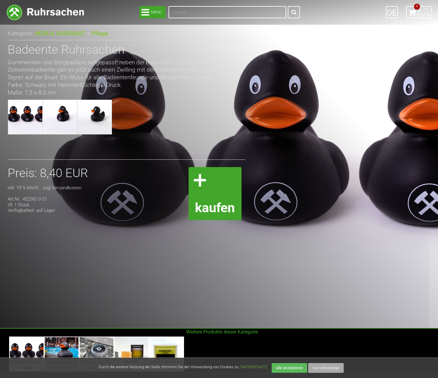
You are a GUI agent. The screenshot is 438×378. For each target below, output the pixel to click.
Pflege (96, 33)
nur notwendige (326, 368)
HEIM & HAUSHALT (58, 33)
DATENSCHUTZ (254, 367)
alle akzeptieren (289, 368)
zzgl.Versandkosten (62, 188)
